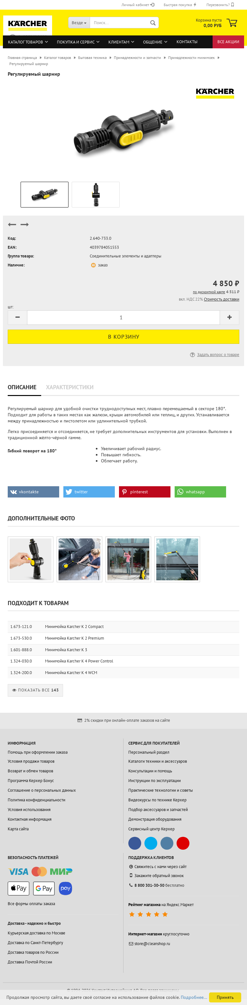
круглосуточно (158, 934)
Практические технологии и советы (160, 790)
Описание (22, 387)
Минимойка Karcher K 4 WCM (71, 672)
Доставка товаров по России (33, 952)
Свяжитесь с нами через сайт (157, 866)
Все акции (228, 41)
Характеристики (70, 387)
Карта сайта (18, 829)
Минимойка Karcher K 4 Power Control (79, 661)
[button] (33, 492)
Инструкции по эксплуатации (154, 780)
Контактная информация (29, 819)
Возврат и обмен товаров (30, 771)
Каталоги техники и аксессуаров (157, 761)
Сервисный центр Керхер (151, 829)
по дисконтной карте (209, 292)
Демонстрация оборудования (154, 819)
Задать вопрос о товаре (214, 354)
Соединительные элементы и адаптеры (125, 256)
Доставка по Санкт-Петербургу (35, 942)
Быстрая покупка (180, 4)
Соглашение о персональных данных (42, 790)
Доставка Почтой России (30, 962)
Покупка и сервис (76, 42)
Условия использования (29, 809)
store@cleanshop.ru (149, 943)
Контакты (187, 41)
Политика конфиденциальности (36, 800)
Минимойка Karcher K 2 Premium (74, 638)
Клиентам (118, 42)
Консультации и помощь (150, 771)
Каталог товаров (25, 42)
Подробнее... (194, 997)
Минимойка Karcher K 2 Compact (74, 626)
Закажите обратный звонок (156, 875)
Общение (152, 42)
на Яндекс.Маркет (161, 904)
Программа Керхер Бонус (31, 780)
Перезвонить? (220, 4)
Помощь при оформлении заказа (38, 752)
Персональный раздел (148, 752)
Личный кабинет (138, 4)
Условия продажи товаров (31, 761)
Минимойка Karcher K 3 (66, 649)
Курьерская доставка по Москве (36, 933)
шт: (11, 307)
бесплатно (156, 885)
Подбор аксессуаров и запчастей (158, 809)
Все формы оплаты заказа (31, 903)
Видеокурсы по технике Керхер (157, 800)
